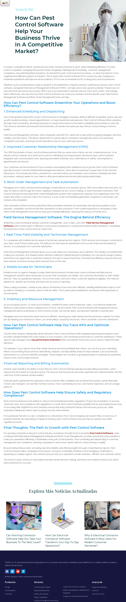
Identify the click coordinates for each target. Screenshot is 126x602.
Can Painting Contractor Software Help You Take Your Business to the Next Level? (23, 539)
